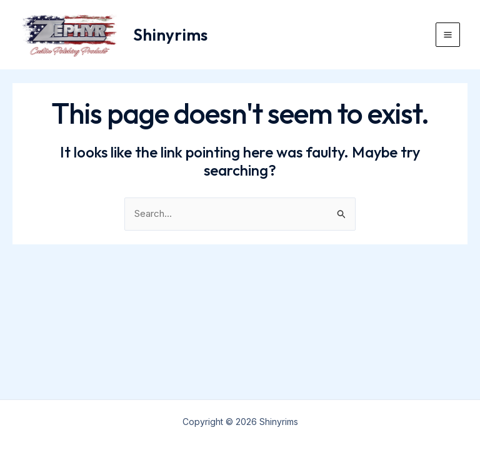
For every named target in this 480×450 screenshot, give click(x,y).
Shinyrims (170, 34)
